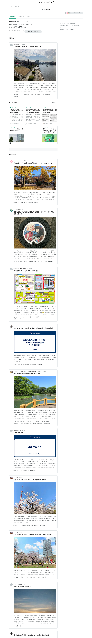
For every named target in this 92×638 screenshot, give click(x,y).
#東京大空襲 (33, 364)
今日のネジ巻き (17, 209)
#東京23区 (26, 423)
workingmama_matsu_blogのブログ (21, 268)
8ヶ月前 (24, 160)
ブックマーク (13, 107)
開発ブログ (76, 25)
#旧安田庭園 (37, 94)
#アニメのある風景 (42, 261)
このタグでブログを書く (77, 12)
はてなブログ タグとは (65, 25)
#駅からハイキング (18, 94)
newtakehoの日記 (17, 44)
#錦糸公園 (16, 96)
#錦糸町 (26, 202)
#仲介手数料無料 (18, 421)
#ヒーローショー (44, 317)
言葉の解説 (12, 16)
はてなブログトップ (64, 27)
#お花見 (21, 577)
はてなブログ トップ (14, 6)
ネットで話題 (21, 16)
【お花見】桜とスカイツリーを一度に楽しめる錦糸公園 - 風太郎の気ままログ (17, 111)
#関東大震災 (26, 364)
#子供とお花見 (17, 525)
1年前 (22, 209)
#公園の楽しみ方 (18, 470)
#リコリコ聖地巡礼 (18, 261)
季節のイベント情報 (18, 584)
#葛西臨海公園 (46, 423)
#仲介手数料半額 (27, 421)
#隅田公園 (31, 525)
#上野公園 (42, 525)
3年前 (30, 268)
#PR (35, 261)
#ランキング (33, 423)
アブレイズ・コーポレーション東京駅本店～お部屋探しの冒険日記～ (28, 371)
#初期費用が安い (45, 421)
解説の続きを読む (33, 31)
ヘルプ (71, 25)
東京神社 (15, 326)
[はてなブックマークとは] (18, 102)
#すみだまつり (17, 317)
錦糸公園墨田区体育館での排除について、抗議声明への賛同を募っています (50, 111)
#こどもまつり (25, 317)
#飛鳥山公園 (25, 525)
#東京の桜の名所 (39, 577)
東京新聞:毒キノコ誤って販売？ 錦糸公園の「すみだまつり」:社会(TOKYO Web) (33, 111)
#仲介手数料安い (36, 421)
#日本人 (15, 364)
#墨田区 (36, 202)
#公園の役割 (26, 470)
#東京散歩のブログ (18, 202)
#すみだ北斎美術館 (45, 94)
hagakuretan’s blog (17, 430)
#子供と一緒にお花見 (29, 577)
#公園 (21, 423)
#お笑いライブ (17, 319)
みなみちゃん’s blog (18, 160)
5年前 (20, 477)
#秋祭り (31, 317)
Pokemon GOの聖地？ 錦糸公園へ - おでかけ (16, 129)
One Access (16, 477)
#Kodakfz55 (50, 261)
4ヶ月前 (23, 44)
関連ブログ (29, 16)
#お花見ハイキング (28, 94)
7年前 (22, 633)
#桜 (45, 577)
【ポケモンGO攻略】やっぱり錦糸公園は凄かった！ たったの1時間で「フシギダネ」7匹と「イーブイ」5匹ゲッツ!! (49, 130)
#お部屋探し (17, 423)
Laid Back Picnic (17, 633)
